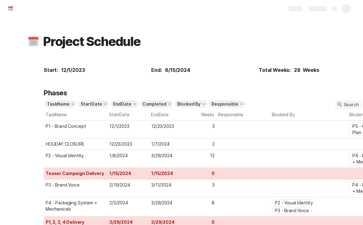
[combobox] (243, 125)
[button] (33, 41)
